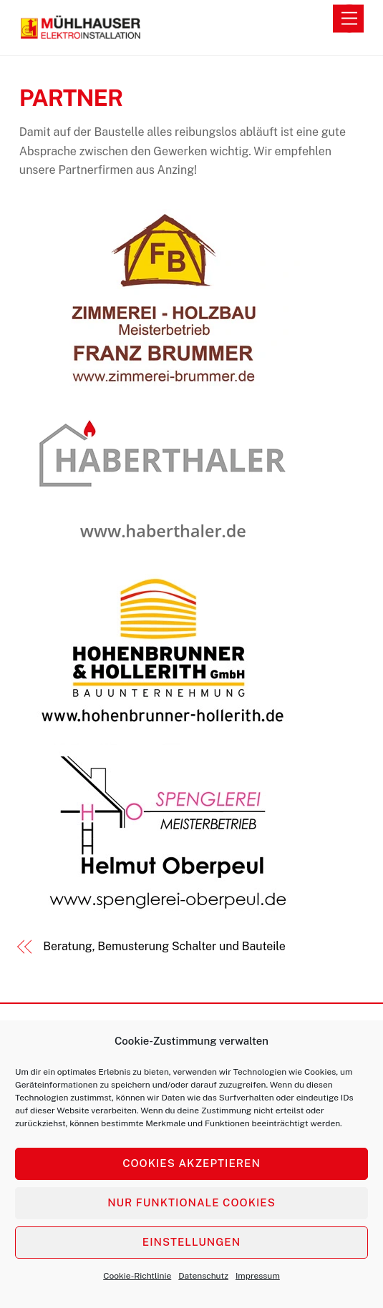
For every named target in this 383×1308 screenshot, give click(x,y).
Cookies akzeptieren (191, 1163)
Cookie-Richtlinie (137, 1276)
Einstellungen (191, 1242)
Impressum (258, 1276)
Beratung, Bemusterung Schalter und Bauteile (164, 946)
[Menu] (349, 19)
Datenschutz (203, 1276)
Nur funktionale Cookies (191, 1202)
